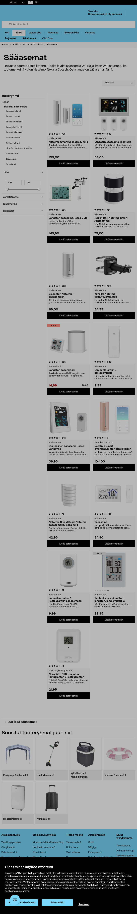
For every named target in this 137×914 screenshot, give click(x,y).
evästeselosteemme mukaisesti (22, 876)
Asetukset (92, 885)
